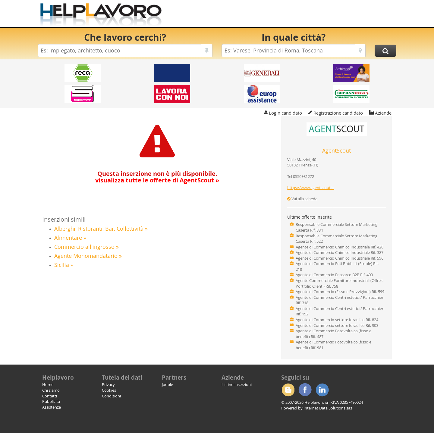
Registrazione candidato (338, 113)
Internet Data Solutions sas (327, 408)
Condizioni (111, 396)
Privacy (108, 384)
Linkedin (322, 390)
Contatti (49, 396)
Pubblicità (51, 401)
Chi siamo (51, 390)
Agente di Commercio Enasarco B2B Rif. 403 (334, 274)
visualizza (157, 180)
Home (47, 384)
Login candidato (285, 113)
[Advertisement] (286, 15)
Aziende (383, 113)
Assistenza (51, 407)
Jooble (167, 384)
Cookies (109, 390)
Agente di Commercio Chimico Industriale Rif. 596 (339, 258)
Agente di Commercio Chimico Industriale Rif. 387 (339, 252)
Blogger (287, 390)
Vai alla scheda (302, 198)
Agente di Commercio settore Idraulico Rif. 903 (337, 325)
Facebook (305, 390)
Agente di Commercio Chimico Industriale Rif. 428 (339, 247)
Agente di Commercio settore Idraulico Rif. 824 (337, 319)
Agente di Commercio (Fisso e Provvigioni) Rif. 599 (340, 291)
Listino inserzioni (237, 384)
